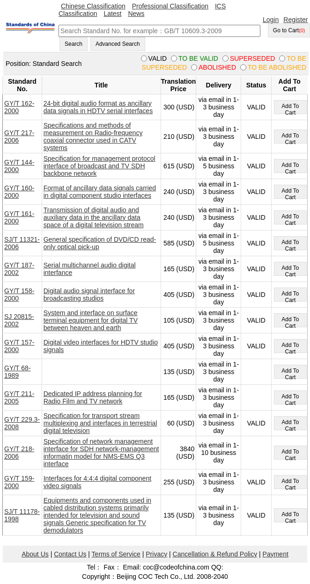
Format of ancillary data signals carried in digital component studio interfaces (100, 191)
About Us (35, 554)
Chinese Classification (93, 6)
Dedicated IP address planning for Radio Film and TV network (93, 397)
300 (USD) (178, 107)
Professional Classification (170, 6)
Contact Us (70, 554)
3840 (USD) (185, 452)
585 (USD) (178, 243)
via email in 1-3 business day (219, 107)
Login (271, 19)
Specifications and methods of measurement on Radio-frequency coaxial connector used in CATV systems (93, 136)
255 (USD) (178, 482)
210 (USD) (178, 136)
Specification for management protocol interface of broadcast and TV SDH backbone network (99, 166)
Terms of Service (116, 554)
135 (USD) (178, 371)
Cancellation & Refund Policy (215, 554)
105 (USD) (178, 320)
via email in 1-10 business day (219, 452)
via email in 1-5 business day (219, 166)
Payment (275, 554)
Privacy (156, 554)
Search (73, 44)
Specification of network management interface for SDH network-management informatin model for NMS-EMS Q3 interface (101, 453)
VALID (256, 107)
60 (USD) (180, 423)
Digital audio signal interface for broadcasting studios (89, 294)
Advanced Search (118, 44)
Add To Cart (290, 108)
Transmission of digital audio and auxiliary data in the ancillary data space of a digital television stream (94, 217)
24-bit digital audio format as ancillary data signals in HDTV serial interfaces (98, 107)
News (136, 13)
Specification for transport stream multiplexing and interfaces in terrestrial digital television (100, 423)
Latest (112, 13)
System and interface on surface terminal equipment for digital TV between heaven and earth (91, 320)
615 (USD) (178, 166)
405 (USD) (178, 294)
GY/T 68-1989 (17, 371)
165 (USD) (178, 269)
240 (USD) (178, 191)
